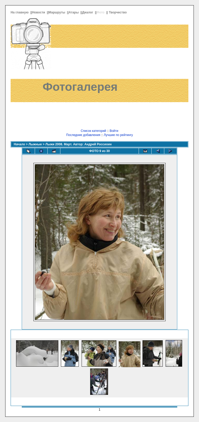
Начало (19, 144)
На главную (20, 12)
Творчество (118, 12)
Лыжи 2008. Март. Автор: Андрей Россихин (78, 144)
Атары (74, 12)
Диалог (88, 12)
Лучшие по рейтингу (118, 135)
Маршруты (57, 12)
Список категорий (93, 131)
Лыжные (35, 144)
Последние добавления (83, 135)
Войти (114, 131)
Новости (39, 12)
